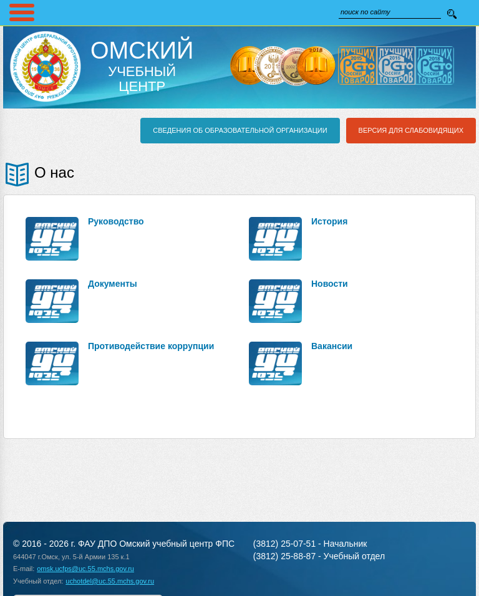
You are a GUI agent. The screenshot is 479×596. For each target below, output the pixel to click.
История (329, 221)
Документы (112, 284)
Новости (329, 284)
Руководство (116, 221)
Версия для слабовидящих (411, 130)
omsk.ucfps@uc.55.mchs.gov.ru (85, 568)
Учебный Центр (141, 66)
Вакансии (331, 346)
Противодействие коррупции (151, 346)
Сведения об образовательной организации (240, 130)
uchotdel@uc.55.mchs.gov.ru (109, 581)
